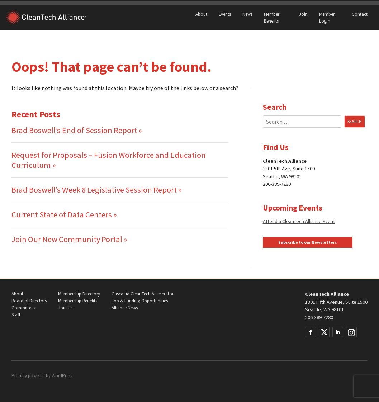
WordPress (62, 376)
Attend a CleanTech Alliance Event (299, 221)
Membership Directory (79, 294)
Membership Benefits (77, 301)
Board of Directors (29, 301)
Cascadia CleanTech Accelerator (143, 294)
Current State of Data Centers (61, 214)
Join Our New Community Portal (66, 239)
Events (225, 14)
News (247, 14)
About (201, 14)
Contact (360, 14)
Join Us (65, 308)
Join (303, 14)
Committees (23, 308)
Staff (15, 315)
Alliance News (125, 308)
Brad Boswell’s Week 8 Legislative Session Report (94, 190)
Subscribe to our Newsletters (307, 242)
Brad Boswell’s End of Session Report (74, 130)
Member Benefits (271, 17)
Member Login (327, 17)
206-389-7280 (319, 317)
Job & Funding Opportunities (140, 301)
